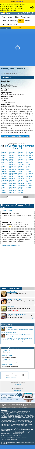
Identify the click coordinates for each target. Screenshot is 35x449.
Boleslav (21, 168)
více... (32, 296)
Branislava (29, 155)
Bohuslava (21, 155)
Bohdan (12, 180)
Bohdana (12, 182)
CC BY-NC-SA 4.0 (19, 432)
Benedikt (4, 178)
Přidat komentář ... (7, 210)
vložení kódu (13, 377)
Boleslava (21, 169)
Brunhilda (29, 176)
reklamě (20, 404)
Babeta (3, 152)
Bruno (28, 178)
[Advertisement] (17, 47)
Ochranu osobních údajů (20, 407)
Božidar (20, 187)
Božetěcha (21, 185)
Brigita (28, 166)
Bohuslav (21, 154)
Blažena (12, 178)
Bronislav (29, 171)
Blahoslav (12, 171)
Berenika (4, 183)
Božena (20, 182)
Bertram (12, 154)
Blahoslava (13, 173)
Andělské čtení (12, 292)
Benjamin (4, 182)
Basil (2, 162)
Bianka (11, 155)
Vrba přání (10, 307)
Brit (27, 168)
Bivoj (11, 162)
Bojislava (21, 164)
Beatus (3, 169)
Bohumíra (12, 190)
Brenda (28, 161)
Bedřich (3, 171)
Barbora (3, 157)
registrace (8, 377)
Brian (28, 164)
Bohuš (20, 157)
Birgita (11, 161)
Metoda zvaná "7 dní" (14, 299)
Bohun (11, 192)
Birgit (11, 159)
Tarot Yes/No (17, 384)
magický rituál (5, 351)
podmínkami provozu (27, 405)
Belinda (3, 176)
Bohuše (20, 159)
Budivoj (28, 187)
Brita (27, 169)
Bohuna (20, 152)
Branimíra (29, 152)
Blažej (11, 176)
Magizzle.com (20, 1)
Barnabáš (4, 159)
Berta (3, 190)
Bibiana (11, 157)
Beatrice (4, 168)
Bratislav (29, 157)
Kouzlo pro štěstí (6, 355)
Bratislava (29, 159)
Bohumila (12, 187)
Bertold (3, 192)
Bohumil (12, 185)
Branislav (29, 154)
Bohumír (12, 189)
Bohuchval (12, 183)
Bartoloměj (4, 161)
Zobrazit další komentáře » (10, 246)
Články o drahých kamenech (16, 314)
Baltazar (4, 154)
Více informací (11, 10)
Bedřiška (4, 173)
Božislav (21, 190)
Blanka (11, 175)
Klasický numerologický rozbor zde (15, 136)
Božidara (21, 189)
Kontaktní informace (6, 404)
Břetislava (29, 182)
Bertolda (12, 152)
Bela (2, 175)
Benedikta (4, 180)
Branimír (21, 192)
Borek (20, 173)
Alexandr (30, 14)
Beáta (3, 166)
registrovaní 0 (14, 439)
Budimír (28, 183)
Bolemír (20, 166)
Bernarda (4, 189)
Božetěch (21, 183)
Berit (2, 185)
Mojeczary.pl (17, 390)
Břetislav (29, 180)
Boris (19, 175)
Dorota (20, 14)
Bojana (20, 162)
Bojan (20, 161)
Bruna (28, 175)
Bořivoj (20, 180)
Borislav (20, 176)
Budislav (29, 185)
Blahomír (12, 168)
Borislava (21, 178)
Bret (27, 162)
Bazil (2, 164)
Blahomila (12, 166)
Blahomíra (12, 169)
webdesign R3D (10, 442)
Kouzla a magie (12, 352)
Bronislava (29, 173)
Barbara (3, 155)
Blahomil (12, 164)
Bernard (3, 187)
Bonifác (20, 171)
